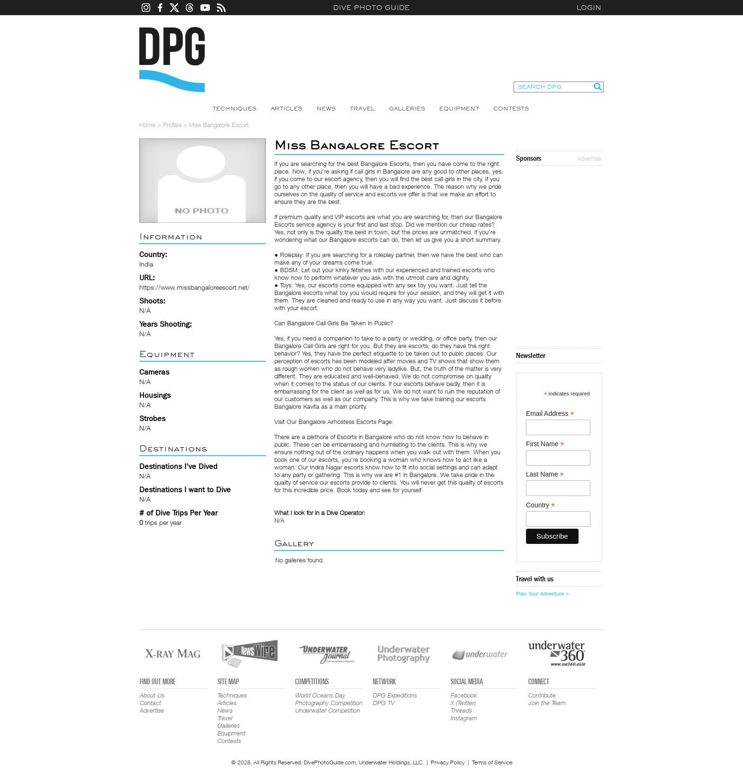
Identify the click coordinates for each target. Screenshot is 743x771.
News (326, 108)
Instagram (464, 718)
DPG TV (384, 703)
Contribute (542, 695)
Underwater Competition (327, 710)
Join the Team (547, 703)
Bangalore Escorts (385, 163)
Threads (461, 710)
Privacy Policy (448, 762)
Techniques (234, 108)
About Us (152, 695)
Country (540, 505)
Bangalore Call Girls (300, 345)
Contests (511, 108)
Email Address (550, 413)
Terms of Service (492, 762)
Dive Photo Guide (371, 7)
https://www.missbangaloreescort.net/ (194, 287)
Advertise (589, 158)
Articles (286, 108)
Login (589, 7)
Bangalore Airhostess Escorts (337, 421)
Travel (362, 108)
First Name (545, 444)
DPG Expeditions (395, 695)
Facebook (464, 695)
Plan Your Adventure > (542, 593)
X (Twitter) (463, 703)
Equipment (459, 108)
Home (147, 124)
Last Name (545, 474)
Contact (150, 703)
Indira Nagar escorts (336, 467)
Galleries (407, 108)
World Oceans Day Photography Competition (328, 699)
